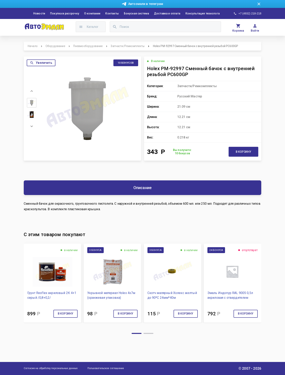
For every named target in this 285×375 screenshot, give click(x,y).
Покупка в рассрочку (64, 13)
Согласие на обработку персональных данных (51, 368)
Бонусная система (136, 13)
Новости (39, 13)
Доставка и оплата (167, 13)
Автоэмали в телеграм (145, 4)
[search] (115, 27)
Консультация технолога (202, 13)
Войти (255, 30)
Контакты (112, 13)
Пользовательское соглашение (105, 368)
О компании (92, 13)
